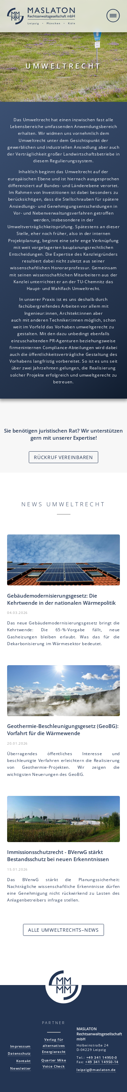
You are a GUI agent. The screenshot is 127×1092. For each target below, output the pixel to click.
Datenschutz (19, 1053)
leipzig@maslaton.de (96, 1070)
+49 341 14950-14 (102, 1062)
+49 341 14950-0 (102, 1057)
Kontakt (23, 1061)
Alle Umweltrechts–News (63, 930)
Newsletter (20, 1068)
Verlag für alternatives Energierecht (54, 1045)
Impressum (20, 1046)
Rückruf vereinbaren (63, 457)
